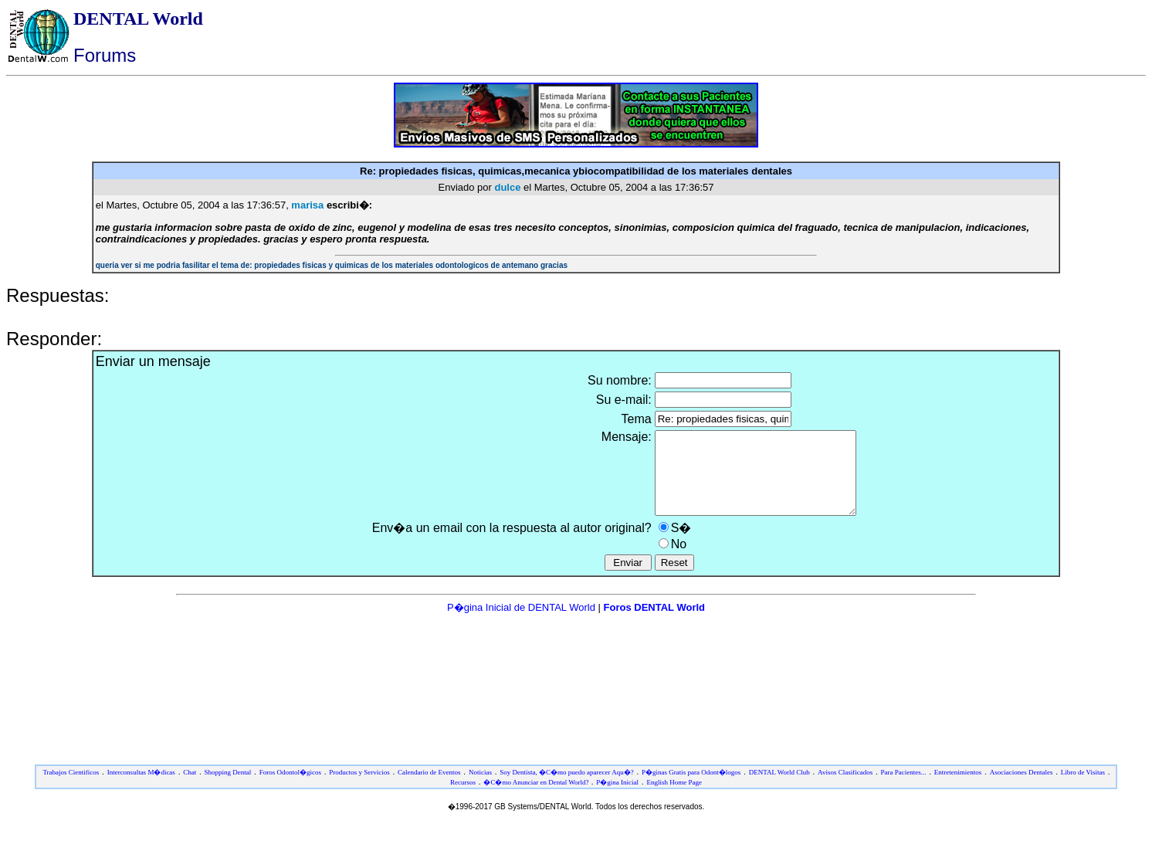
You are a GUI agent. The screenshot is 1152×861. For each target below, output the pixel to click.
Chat (189, 788)
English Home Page (674, 798)
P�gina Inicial (617, 798)
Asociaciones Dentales (1021, 788)
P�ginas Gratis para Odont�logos (691, 788)
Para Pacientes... (904, 788)
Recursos (463, 798)
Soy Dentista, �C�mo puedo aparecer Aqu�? (566, 788)
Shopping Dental (228, 788)
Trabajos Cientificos (70, 788)
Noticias (480, 788)
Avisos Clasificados (845, 788)
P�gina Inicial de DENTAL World (522, 623)
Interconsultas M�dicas (141, 788)
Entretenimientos (957, 788)
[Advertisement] (576, 665)
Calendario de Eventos (429, 788)
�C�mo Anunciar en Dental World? (536, 798)
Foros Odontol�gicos (290, 788)
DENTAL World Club (779, 788)
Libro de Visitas (1083, 788)
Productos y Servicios (359, 788)
